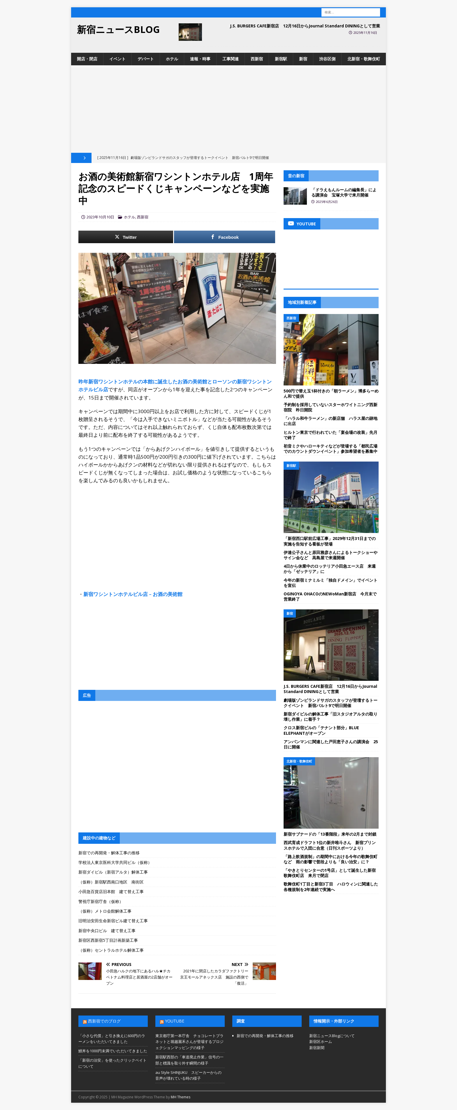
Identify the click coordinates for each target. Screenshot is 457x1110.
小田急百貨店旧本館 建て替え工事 (111, 891)
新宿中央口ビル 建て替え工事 (107, 930)
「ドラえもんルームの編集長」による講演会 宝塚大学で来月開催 (344, 192)
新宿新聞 (316, 1047)
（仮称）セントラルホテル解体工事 (111, 950)
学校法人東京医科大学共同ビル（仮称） (115, 862)
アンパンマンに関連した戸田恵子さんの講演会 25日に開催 (331, 744)
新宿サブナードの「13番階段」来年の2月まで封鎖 (330, 834)
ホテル (172, 59)
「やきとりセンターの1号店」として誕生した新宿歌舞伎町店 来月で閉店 (330, 872)
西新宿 (257, 59)
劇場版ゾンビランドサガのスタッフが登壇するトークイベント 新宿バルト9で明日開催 (330, 702)
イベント (117, 59)
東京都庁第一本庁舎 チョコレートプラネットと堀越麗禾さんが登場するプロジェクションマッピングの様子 (189, 1042)
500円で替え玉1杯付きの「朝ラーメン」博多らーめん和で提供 (331, 393)
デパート (146, 59)
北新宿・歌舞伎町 (363, 59)
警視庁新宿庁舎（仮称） (100, 901)
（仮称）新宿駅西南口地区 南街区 (111, 882)
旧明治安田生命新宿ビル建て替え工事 (113, 920)
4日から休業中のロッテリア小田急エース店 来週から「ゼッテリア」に (330, 568)
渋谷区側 (327, 59)
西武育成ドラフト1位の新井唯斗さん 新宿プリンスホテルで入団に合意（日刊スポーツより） (330, 845)
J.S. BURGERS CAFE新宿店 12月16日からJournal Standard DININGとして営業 (305, 26)
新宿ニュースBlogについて (332, 1035)
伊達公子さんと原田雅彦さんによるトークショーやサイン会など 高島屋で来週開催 (330, 555)
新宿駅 (281, 59)
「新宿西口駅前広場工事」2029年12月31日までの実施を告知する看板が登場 (330, 541)
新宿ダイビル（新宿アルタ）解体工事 (113, 872)
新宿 (303, 59)
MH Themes (180, 1097)
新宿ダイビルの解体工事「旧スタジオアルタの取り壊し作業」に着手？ (330, 716)
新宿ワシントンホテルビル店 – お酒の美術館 (132, 594)
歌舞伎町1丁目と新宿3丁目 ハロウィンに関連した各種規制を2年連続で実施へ (331, 886)
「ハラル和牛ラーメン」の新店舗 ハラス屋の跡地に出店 (330, 420)
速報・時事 (200, 59)
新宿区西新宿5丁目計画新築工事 (108, 940)
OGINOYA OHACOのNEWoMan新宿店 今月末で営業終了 (330, 596)
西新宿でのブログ (104, 1021)
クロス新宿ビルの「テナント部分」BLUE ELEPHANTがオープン (321, 730)
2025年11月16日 (365, 32)
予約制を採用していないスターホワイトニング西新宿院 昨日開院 (330, 407)
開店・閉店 (87, 59)
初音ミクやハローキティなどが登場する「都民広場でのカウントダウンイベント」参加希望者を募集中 (330, 448)
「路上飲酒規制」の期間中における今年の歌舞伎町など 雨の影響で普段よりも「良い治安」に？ (330, 859)
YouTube (174, 1021)
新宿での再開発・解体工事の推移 (109, 852)
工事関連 (230, 59)
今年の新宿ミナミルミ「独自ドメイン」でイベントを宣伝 (330, 582)
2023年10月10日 (100, 217)
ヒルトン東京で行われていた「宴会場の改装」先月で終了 (330, 434)
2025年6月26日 (327, 201)
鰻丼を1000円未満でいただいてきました (112, 1050)
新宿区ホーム (320, 1041)
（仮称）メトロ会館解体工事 (104, 911)
